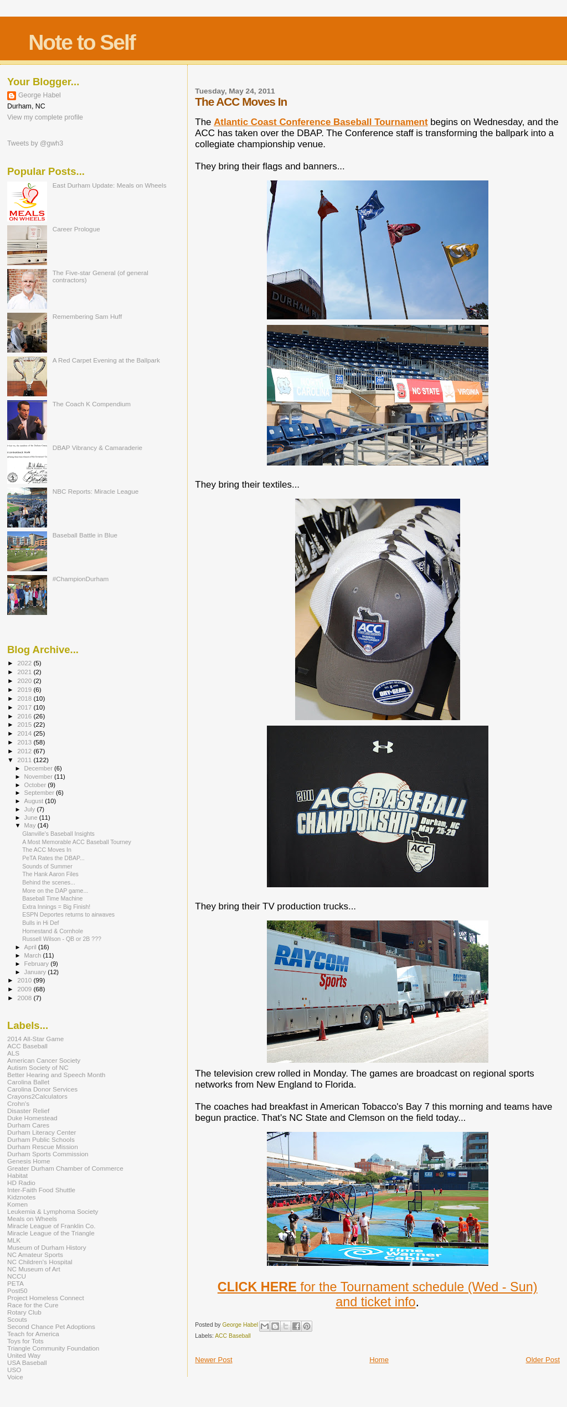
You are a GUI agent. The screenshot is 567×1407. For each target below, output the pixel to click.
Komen (17, 1204)
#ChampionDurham (81, 578)
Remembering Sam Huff (87, 316)
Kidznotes (21, 1197)
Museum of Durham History (46, 1247)
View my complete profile (45, 117)
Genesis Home (28, 1161)
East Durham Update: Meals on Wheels (110, 185)
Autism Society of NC (38, 1067)
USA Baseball (27, 1362)
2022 (25, 662)
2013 (25, 742)
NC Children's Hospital (40, 1261)
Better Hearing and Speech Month (56, 1074)
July (30, 809)
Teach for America (33, 1333)
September (40, 792)
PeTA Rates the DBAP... (53, 858)
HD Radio (21, 1182)
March (33, 955)
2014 (25, 733)
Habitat (17, 1175)
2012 (25, 750)
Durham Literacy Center (41, 1132)
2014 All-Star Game (35, 1038)
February (37, 963)
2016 (25, 716)
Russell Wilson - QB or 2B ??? (61, 938)
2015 (25, 724)
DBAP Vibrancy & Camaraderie (97, 447)
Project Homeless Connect (45, 1297)
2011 (25, 759)
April (31, 947)
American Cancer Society (43, 1060)
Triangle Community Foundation (53, 1348)
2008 (25, 997)
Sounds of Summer (47, 866)
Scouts (17, 1319)
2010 (25, 980)
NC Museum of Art (33, 1268)
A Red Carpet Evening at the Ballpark (106, 360)
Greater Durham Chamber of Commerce (65, 1168)
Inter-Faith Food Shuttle (41, 1189)
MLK (13, 1240)
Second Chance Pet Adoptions (51, 1326)
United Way (23, 1355)
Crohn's (18, 1103)
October (36, 785)
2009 (25, 988)
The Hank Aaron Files (50, 874)
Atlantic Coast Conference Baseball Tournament (320, 122)
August (34, 801)
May (31, 825)
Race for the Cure (33, 1304)
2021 (25, 671)
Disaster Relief (28, 1110)
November (39, 776)
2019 (25, 689)
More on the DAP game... (55, 890)
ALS (13, 1053)
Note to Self (81, 42)
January (36, 972)
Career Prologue (76, 228)
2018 (25, 698)
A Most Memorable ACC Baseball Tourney (76, 842)
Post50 (17, 1290)
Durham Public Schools (41, 1139)
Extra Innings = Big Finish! (56, 906)
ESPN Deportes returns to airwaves (68, 914)
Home (379, 1360)
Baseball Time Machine (52, 898)
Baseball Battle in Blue (85, 535)
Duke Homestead (32, 1117)
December (39, 768)
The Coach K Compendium (92, 403)
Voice (15, 1376)
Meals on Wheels (32, 1218)
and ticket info (375, 1302)
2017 (25, 707)
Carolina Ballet (28, 1081)
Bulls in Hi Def (40, 922)
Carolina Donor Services (42, 1089)
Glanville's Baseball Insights (58, 833)
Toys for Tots (25, 1340)
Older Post (543, 1360)
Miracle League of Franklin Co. (51, 1225)
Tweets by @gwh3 (35, 143)
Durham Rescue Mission (42, 1146)
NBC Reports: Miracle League (96, 491)
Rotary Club (24, 1312)
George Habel (39, 95)
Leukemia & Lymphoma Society (52, 1211)
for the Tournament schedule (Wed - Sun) (378, 1287)
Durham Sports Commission (48, 1153)
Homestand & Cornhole (52, 931)
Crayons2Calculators (37, 1096)
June (31, 817)
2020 (25, 680)
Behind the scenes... (48, 882)
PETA (15, 1283)
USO (14, 1369)
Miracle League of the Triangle (51, 1233)
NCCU (16, 1276)
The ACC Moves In (46, 849)
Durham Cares (28, 1125)
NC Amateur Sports (35, 1254)
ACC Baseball (233, 1336)
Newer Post (213, 1360)
